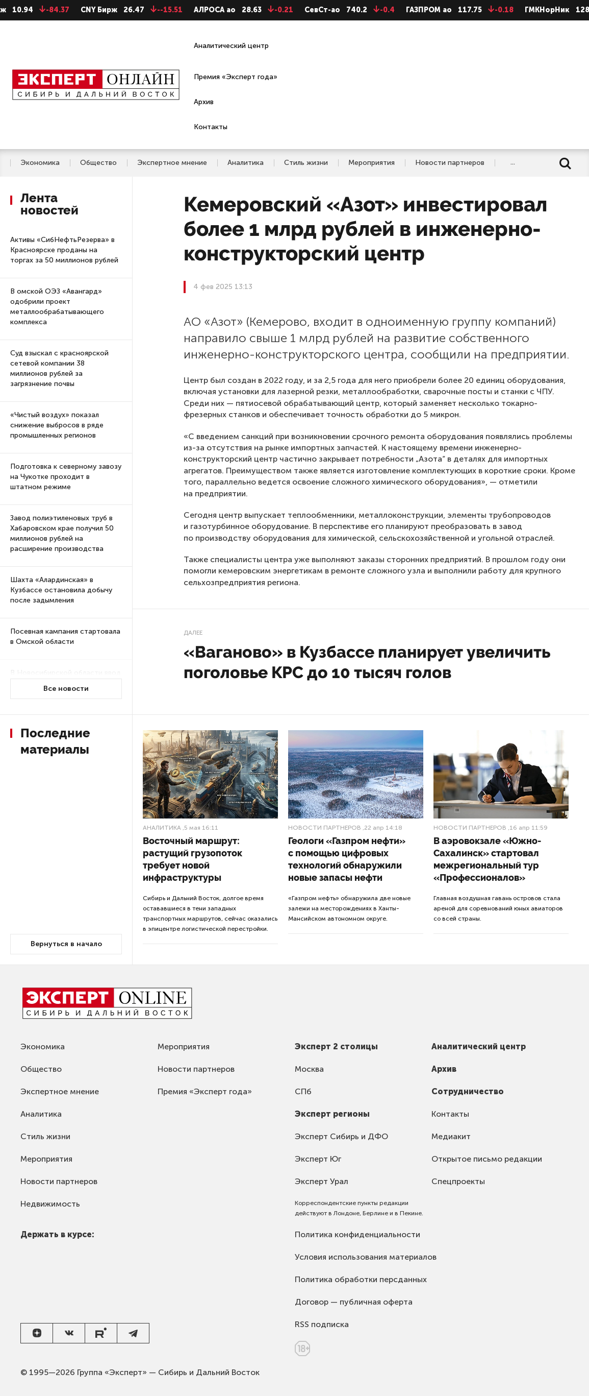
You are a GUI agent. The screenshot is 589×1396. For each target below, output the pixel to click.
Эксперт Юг (318, 1159)
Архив (204, 102)
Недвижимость (50, 1204)
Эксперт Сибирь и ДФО (341, 1136)
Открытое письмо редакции (486, 1159)
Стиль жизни (306, 162)
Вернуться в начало (66, 944)
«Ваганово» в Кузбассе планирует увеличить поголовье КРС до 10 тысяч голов (367, 662)
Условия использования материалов (366, 1257)
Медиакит (451, 1136)
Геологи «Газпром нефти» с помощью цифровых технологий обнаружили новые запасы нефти (346, 859)
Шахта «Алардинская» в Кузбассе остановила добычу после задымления (61, 590)
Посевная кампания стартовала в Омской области (65, 636)
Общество (98, 162)
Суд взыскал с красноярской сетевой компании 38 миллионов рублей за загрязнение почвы (59, 368)
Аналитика (245, 162)
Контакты (210, 127)
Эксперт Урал (321, 1181)
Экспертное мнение (172, 162)
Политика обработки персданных (361, 1279)
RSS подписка (322, 1324)
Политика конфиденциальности (357, 1234)
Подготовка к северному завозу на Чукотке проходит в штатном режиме (65, 476)
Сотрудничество (467, 1091)
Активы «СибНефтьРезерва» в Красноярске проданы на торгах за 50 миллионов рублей (64, 249)
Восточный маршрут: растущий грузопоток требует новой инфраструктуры (192, 859)
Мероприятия (371, 162)
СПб (303, 1091)
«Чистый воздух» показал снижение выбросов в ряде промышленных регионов (57, 425)
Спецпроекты (458, 1181)
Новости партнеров (449, 162)
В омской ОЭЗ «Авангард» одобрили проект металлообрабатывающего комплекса (57, 306)
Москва (309, 1069)
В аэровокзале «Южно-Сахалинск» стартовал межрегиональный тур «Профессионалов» (487, 859)
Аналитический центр (231, 45)
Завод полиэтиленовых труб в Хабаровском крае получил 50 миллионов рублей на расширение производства (62, 533)
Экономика (40, 162)
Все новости (66, 688)
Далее (193, 632)
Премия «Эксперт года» (235, 77)
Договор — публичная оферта (354, 1302)
